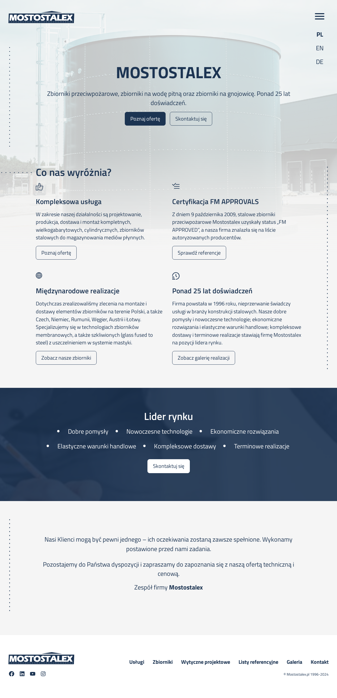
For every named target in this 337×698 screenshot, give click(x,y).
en (320, 48)
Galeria (294, 662)
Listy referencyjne (258, 662)
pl (319, 34)
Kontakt (320, 662)
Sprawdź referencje (199, 253)
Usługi (136, 662)
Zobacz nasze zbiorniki (66, 358)
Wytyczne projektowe (205, 662)
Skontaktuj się (191, 119)
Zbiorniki (163, 662)
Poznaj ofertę (145, 119)
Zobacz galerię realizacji (204, 358)
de (319, 61)
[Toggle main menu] (320, 17)
